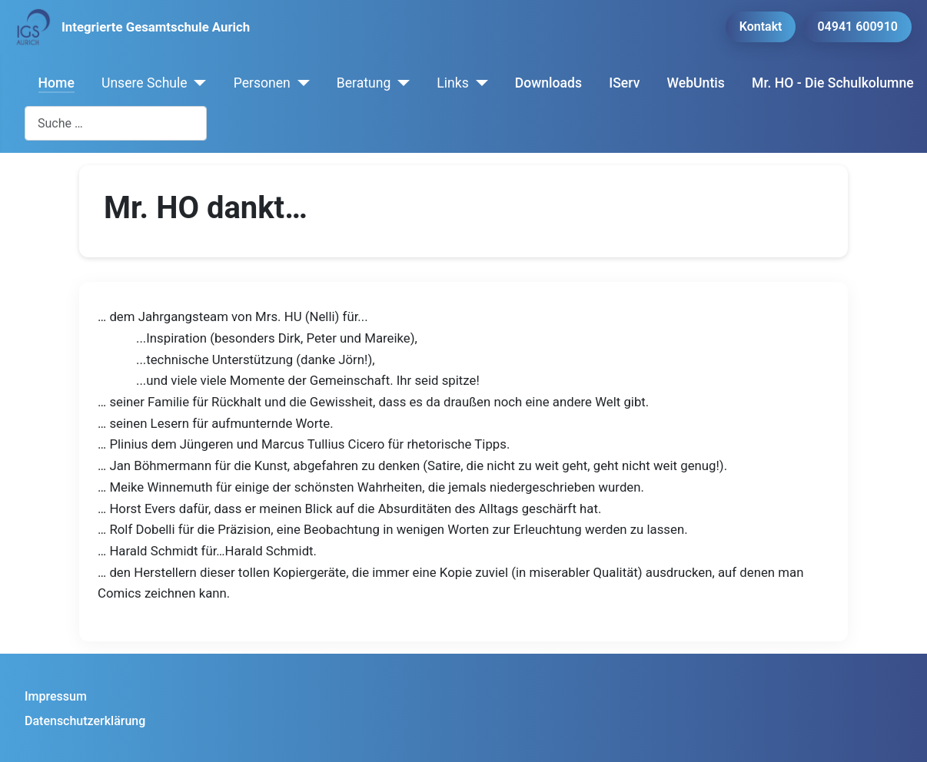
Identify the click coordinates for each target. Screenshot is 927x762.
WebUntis (696, 83)
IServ (624, 83)
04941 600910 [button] (857, 26)
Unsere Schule (144, 83)
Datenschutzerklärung (85, 721)
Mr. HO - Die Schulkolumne (833, 83)
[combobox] (116, 123)
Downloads (548, 83)
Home (56, 83)
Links (452, 83)
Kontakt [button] (760, 26)
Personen (262, 83)
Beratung (364, 83)
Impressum (56, 696)
